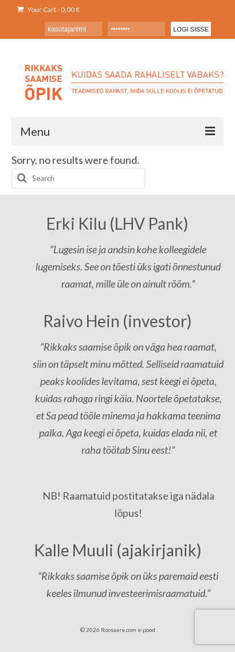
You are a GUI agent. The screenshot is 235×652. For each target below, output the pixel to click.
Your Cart (48, 9)
